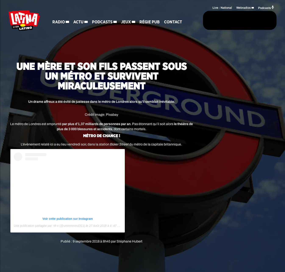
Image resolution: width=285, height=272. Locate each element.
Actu (79, 15)
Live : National (222, 7)
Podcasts (103, 15)
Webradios (243, 7)
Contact (62, 30)
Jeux (127, 15)
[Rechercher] (185, 20)
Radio (59, 15)
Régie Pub (150, 15)
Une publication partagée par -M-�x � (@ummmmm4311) (49, 225)
